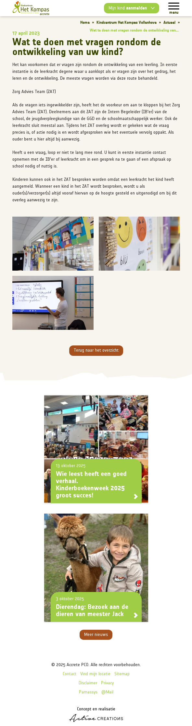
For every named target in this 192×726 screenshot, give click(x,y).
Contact (69, 674)
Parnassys (88, 692)
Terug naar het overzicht (96, 350)
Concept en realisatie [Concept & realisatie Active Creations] (96, 714)
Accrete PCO (77, 665)
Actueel (169, 23)
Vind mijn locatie (95, 674)
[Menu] (174, 6)
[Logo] (30, 8)
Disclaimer (88, 683)
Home (85, 23)
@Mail (107, 692)
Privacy (107, 683)
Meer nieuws (96, 634)
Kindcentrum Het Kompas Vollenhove (126, 23)
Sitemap (122, 674)
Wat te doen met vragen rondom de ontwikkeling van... (134, 31)
